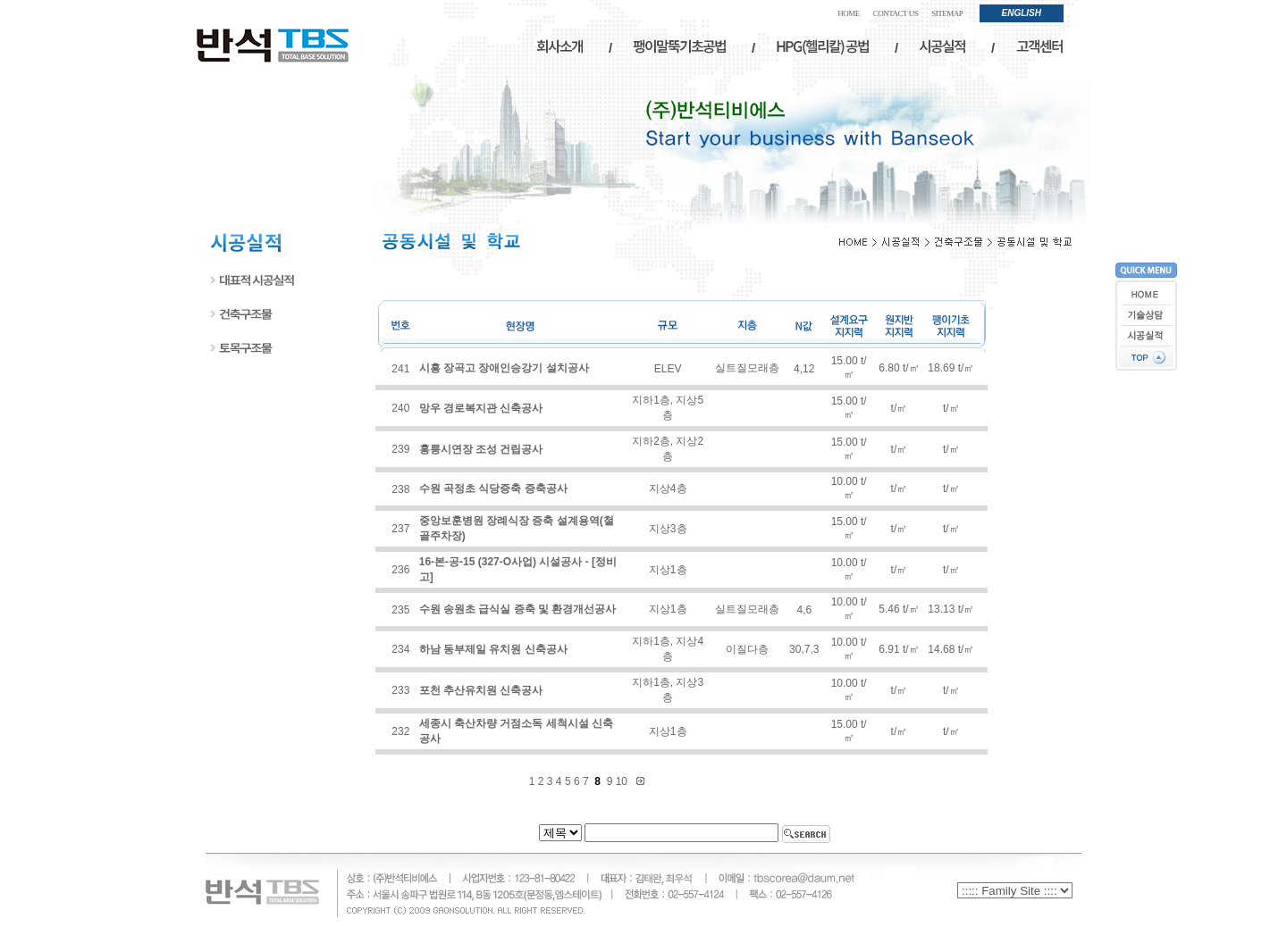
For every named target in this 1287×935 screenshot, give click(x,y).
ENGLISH (1021, 13)
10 (623, 781)
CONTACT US (895, 13)
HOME (848, 13)
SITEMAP (947, 13)
